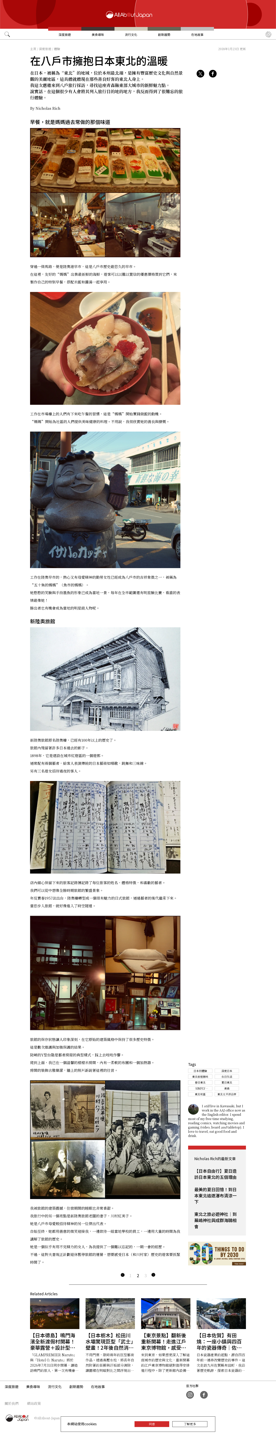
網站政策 (34, 1403)
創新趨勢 (164, 34)
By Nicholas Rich (45, 108)
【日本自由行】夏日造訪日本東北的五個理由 (215, 1174)
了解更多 (190, 1424)
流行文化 (131, 34)
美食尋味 (98, 34)
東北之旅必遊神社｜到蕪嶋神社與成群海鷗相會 (215, 1220)
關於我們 (12, 1403)
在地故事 (197, 34)
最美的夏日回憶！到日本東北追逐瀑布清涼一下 (215, 1195)
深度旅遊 (65, 34)
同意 (152, 1424)
